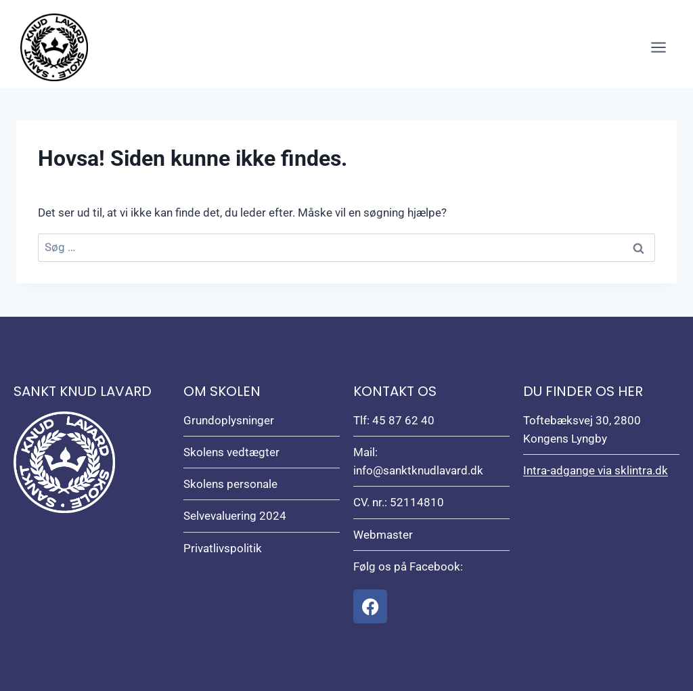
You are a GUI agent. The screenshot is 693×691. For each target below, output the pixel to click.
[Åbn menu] (658, 47)
